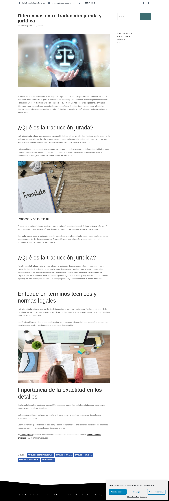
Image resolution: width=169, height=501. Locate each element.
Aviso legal (143, 497)
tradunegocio (48, 460)
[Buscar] (128, 16)
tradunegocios (26, 26)
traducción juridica (83, 455)
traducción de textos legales (40, 455)
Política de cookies (133, 497)
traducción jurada (64, 455)
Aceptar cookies (117, 492)
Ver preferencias (156, 492)
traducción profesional (29, 460)
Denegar (137, 492)
